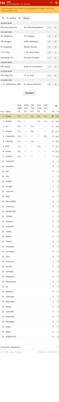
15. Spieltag (11, 18)
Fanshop (18, 352)
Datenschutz (53, 352)
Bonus (26, 18)
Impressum (42, 352)
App (11, 352)
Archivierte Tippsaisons (10, 347)
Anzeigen (29, 93)
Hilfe (6, 352)
